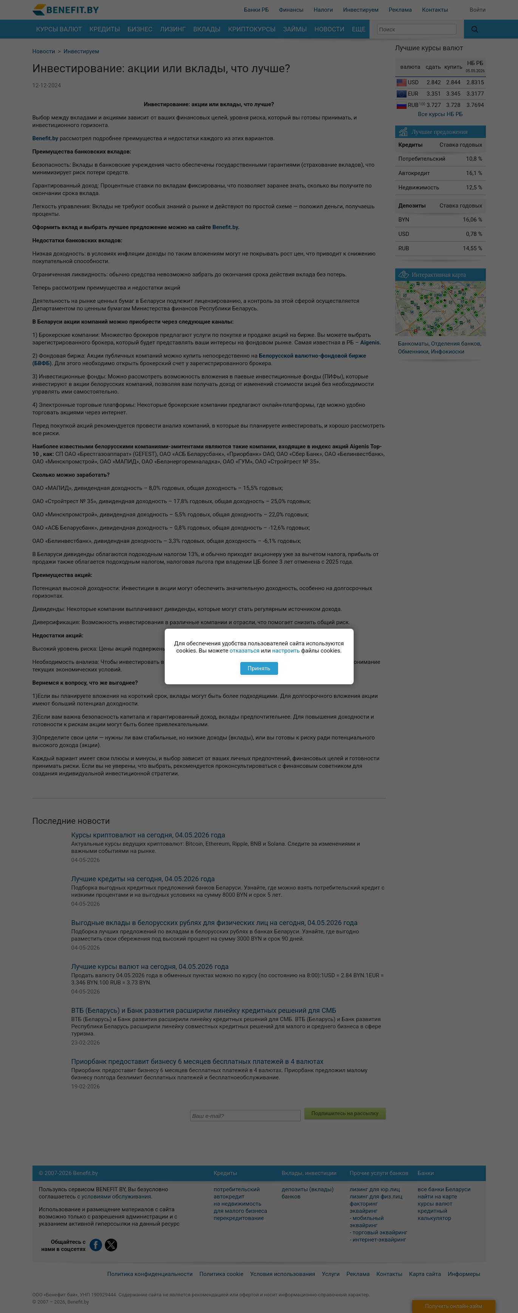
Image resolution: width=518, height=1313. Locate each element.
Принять (258, 668)
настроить (286, 650)
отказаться (245, 650)
